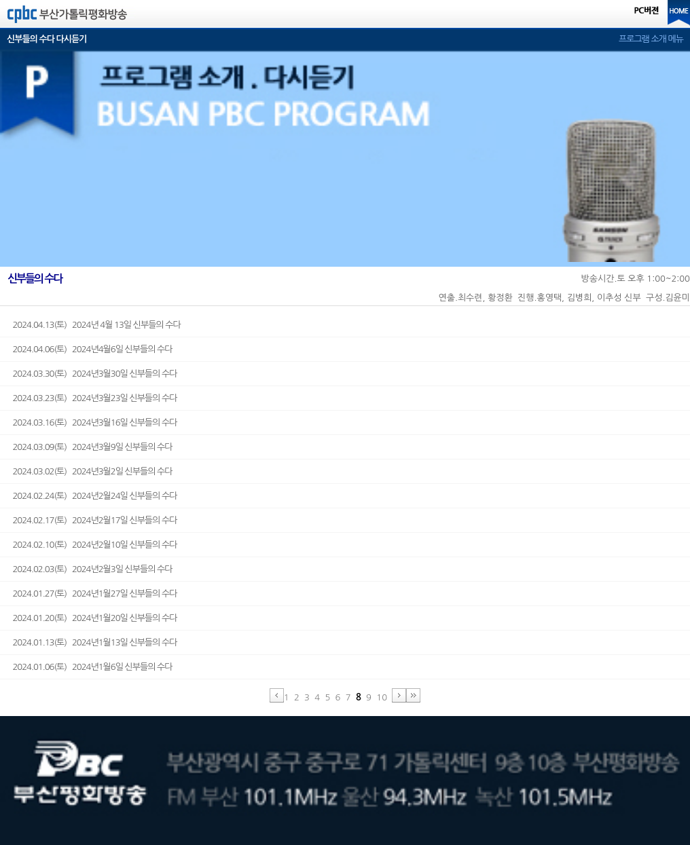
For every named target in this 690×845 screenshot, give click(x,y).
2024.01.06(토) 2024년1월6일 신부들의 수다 (92, 666)
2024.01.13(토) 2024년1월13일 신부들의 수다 (94, 642)
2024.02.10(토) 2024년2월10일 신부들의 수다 (94, 544)
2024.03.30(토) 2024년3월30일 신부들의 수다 (94, 373)
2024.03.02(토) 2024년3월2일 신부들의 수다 (92, 471)
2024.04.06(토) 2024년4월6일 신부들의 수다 (92, 349)
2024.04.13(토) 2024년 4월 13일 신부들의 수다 (96, 324)
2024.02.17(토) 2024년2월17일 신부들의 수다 (94, 520)
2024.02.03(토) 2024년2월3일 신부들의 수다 (92, 569)
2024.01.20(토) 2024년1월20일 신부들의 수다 (94, 618)
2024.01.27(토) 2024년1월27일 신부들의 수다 (94, 593)
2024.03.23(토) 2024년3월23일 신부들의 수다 (94, 398)
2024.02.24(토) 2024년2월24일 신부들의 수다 (94, 495)
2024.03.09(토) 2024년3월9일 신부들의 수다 (92, 447)
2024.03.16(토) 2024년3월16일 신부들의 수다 (94, 422)
